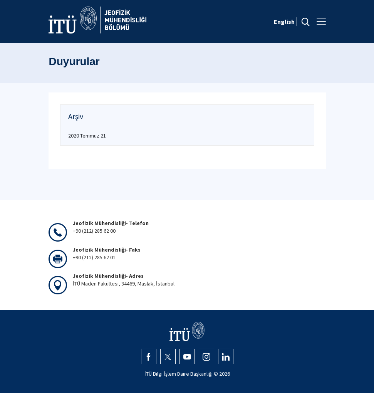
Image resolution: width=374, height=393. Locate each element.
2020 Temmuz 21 (87, 135)
